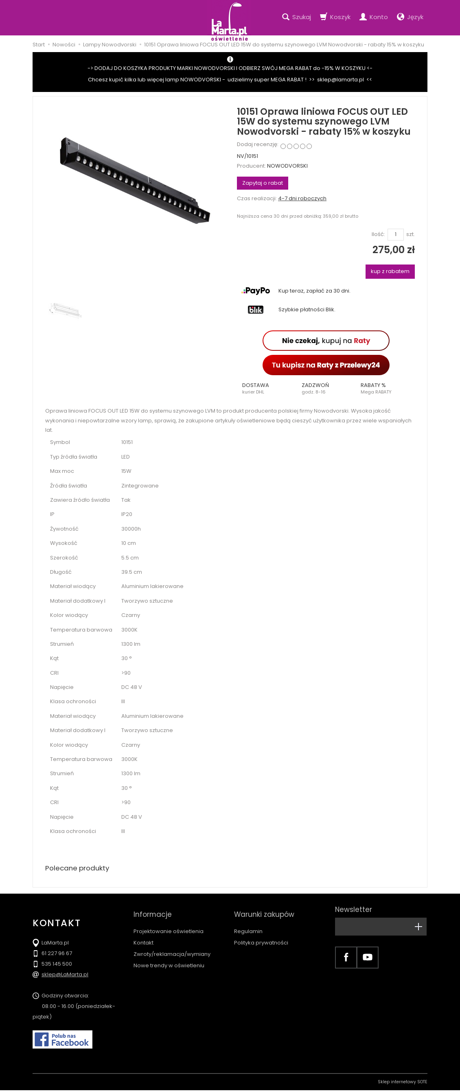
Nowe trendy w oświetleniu (169, 958)
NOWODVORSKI (287, 166)
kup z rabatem (390, 271)
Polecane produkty (79, 869)
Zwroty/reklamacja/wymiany (172, 947)
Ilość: (378, 234)
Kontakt (143, 935)
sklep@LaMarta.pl (65, 975)
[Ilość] (396, 235)
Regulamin (248, 924)
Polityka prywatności (261, 935)
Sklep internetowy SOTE (402, 1083)
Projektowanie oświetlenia (169, 924)
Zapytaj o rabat (262, 183)
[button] (266, 388)
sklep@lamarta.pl (340, 79)
